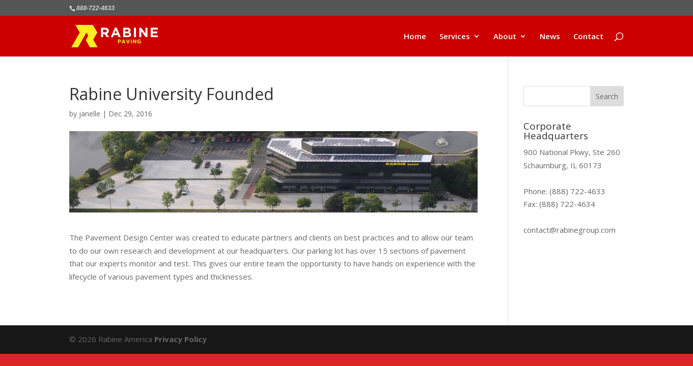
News (550, 37)
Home (415, 37)
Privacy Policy (180, 339)
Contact (588, 37)
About (504, 37)
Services (454, 37)
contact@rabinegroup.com (569, 230)
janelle (89, 113)
